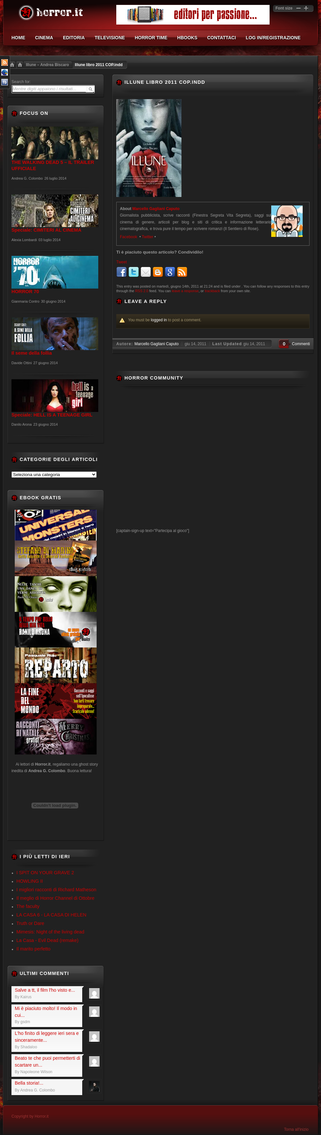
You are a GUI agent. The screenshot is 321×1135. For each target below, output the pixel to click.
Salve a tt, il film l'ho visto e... (45, 990)
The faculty (27, 906)
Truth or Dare (30, 923)
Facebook (129, 237)
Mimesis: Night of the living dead (50, 931)
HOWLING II (29, 881)
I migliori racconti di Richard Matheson (56, 889)
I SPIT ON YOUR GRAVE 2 (45, 872)
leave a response (185, 291)
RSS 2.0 (141, 291)
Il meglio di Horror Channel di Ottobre (55, 898)
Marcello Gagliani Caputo (155, 208)
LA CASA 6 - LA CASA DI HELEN (51, 914)
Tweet (121, 262)
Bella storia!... (29, 1083)
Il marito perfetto (33, 948)
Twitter (147, 237)
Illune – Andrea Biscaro (47, 64)
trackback (212, 291)
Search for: (21, 82)
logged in (159, 320)
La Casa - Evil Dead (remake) (47, 940)
